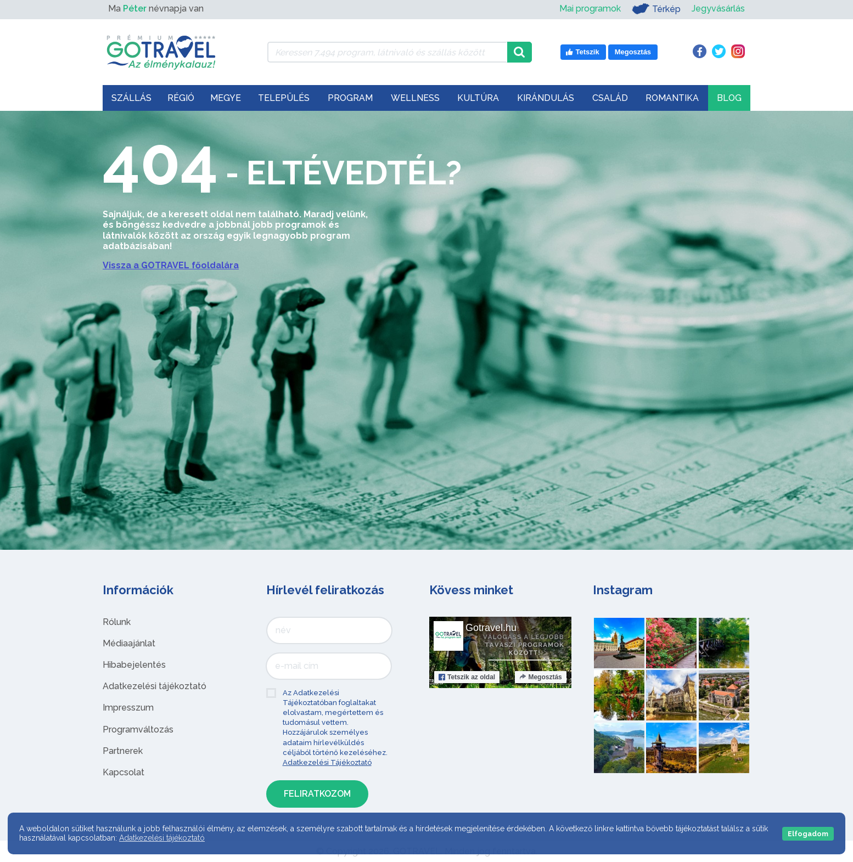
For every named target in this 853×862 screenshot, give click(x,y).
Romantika (672, 98)
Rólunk (117, 622)
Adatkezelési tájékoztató (154, 686)
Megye (225, 98)
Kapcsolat (123, 772)
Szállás (131, 98)
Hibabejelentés (134, 665)
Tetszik (467, 677)
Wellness (415, 98)
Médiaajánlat (129, 643)
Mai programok (590, 8)
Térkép (656, 8)
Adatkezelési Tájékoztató (327, 762)
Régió (180, 98)
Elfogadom (808, 834)
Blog (729, 98)
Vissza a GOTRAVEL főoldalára (171, 265)
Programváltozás (138, 729)
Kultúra (478, 98)
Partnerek (123, 751)
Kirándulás (545, 98)
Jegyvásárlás (718, 8)
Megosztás (540, 677)
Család (610, 98)
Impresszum (128, 707)
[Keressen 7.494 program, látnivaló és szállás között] (387, 52)
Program (350, 98)
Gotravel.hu (491, 627)
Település (284, 98)
